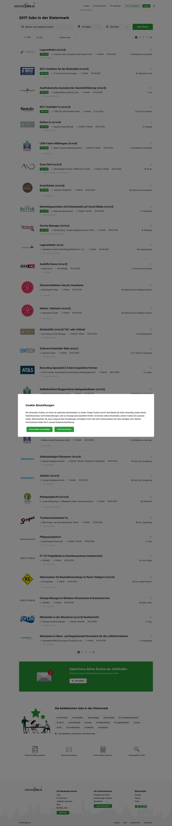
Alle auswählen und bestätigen (39, 429)
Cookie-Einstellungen (64, 429)
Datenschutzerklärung (65, 422)
